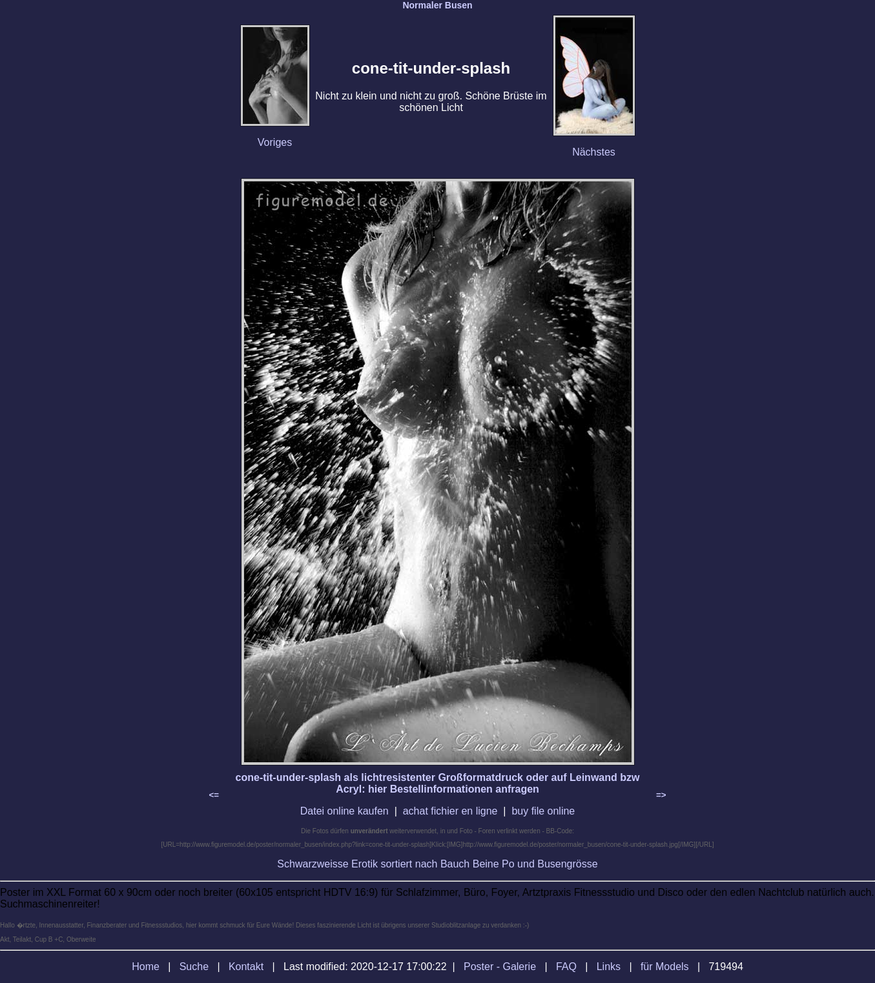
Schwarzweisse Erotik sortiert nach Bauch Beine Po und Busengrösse (437, 863)
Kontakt (246, 966)
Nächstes (593, 152)
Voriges (275, 142)
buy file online (543, 811)
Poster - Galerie (500, 966)
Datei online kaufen (344, 811)
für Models (665, 966)
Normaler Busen (437, 5)
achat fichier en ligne (450, 811)
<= (214, 795)
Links (609, 966)
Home (146, 966)
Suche (194, 966)
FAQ (566, 966)
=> (661, 795)
